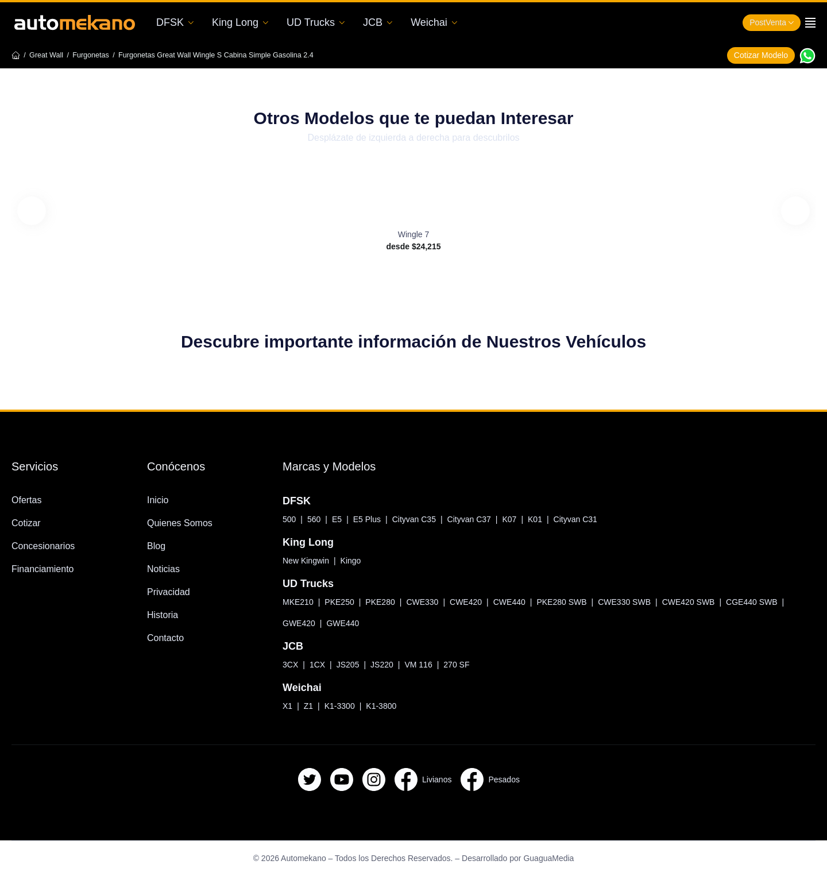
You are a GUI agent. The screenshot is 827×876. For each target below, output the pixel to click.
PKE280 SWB (574, 602)
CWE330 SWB (641, 602)
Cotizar (26, 523)
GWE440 (346, 623)
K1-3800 (380, 706)
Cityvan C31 (587, 519)
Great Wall (49, 55)
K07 (520, 519)
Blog (157, 546)
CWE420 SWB (709, 602)
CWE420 (473, 602)
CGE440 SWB (775, 602)
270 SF (455, 664)
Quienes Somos (183, 523)
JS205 (346, 664)
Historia (164, 614)
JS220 (381, 664)
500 (290, 519)
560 (316, 519)
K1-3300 (337, 706)
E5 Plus (370, 519)
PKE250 (340, 602)
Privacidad (170, 591)
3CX (290, 664)
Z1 (306, 706)
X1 (287, 706)
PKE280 (383, 602)
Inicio (159, 500)
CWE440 (518, 602)
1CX (316, 664)
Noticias (165, 569)
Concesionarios (46, 546)
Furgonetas (99, 55)
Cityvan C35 (420, 519)
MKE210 (298, 602)
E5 (340, 519)
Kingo (359, 560)
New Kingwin (309, 560)
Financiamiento (47, 569)
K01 (547, 519)
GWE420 (300, 623)
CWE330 (428, 602)
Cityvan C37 (478, 519)
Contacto (167, 637)
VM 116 (418, 664)
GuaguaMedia (562, 858)
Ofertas (27, 500)
